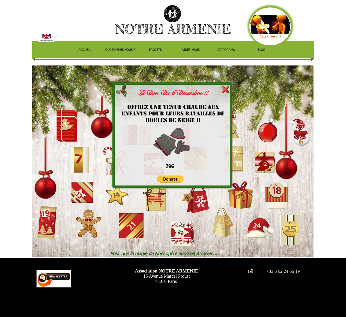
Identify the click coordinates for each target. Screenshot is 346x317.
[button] (170, 179)
